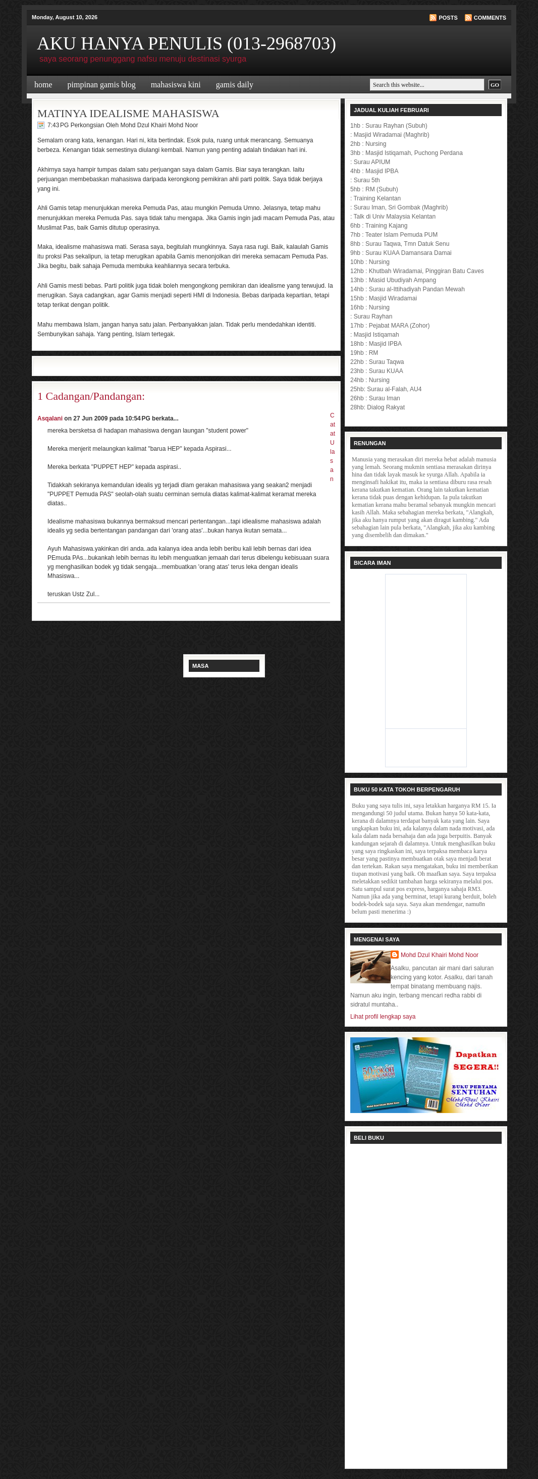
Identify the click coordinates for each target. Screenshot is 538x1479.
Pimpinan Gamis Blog (102, 84)
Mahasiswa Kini (176, 84)
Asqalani (50, 418)
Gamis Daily (234, 84)
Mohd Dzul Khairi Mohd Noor (439, 955)
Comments (490, 18)
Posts (448, 18)
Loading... (426, 1305)
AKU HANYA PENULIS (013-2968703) (186, 43)
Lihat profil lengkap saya (382, 1016)
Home (43, 84)
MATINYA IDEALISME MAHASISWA (128, 113)
